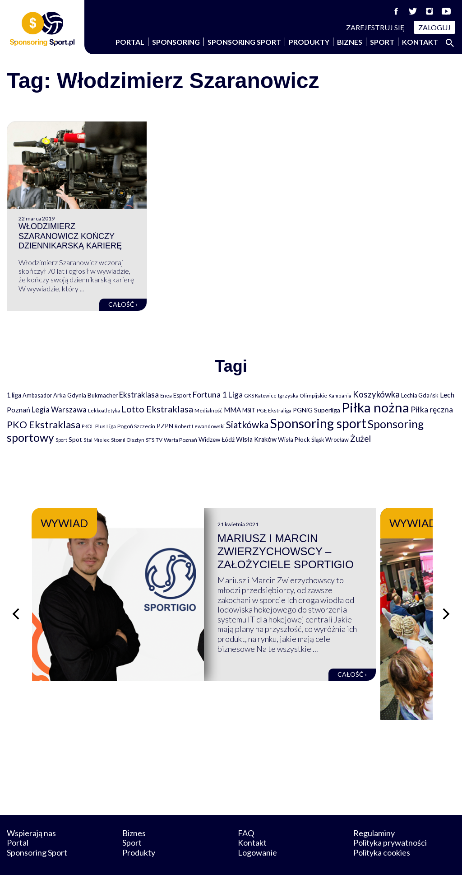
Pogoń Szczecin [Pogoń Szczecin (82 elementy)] (136, 426)
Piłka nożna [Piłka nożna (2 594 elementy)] (375, 407)
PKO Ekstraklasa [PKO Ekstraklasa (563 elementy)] (43, 424)
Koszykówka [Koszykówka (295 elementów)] (376, 394)
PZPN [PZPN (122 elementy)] (165, 426)
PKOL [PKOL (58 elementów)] (88, 426)
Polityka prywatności (390, 820)
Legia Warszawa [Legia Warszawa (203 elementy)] (59, 409)
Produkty (309, 41)
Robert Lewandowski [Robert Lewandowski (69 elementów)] (200, 426)
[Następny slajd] (446, 602)
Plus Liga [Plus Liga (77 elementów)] (105, 426)
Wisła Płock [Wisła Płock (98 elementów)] (294, 439)
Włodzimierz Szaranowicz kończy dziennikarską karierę (70, 236)
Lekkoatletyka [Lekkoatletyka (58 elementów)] (104, 410)
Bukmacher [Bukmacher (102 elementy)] (103, 395)
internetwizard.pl (314, 858)
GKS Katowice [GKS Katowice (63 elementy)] (260, 395)
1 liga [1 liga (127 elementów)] (14, 395)
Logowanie (257, 829)
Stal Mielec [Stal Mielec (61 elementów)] (96, 440)
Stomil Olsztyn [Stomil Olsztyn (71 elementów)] (127, 439)
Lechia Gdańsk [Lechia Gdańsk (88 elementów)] (420, 395)
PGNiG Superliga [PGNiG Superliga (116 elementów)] (316, 410)
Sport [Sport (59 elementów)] (61, 440)
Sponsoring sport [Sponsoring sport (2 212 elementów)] (318, 423)
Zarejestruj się (375, 27)
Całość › (123, 304)
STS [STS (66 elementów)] (150, 440)
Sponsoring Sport (244, 41)
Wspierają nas (31, 810)
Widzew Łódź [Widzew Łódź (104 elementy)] (217, 439)
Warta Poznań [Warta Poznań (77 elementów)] (180, 439)
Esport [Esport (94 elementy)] (182, 395)
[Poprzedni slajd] (16, 602)
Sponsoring (176, 41)
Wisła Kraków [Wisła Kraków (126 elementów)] (256, 439)
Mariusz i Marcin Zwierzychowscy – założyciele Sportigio (313, 551)
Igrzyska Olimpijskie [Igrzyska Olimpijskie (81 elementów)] (302, 395)
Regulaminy (374, 810)
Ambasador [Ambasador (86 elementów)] (37, 395)
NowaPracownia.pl (237, 858)
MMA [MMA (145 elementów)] (232, 410)
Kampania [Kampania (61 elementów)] (339, 395)
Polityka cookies (381, 829)
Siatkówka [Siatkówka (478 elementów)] (247, 424)
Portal (130, 41)
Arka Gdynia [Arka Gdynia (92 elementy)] (69, 395)
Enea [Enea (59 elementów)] (166, 395)
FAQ (246, 810)
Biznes (349, 41)
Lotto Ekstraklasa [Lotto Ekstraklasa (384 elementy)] (157, 408)
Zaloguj (434, 27)
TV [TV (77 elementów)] (159, 439)
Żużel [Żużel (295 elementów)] (360, 439)
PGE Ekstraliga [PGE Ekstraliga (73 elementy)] (274, 410)
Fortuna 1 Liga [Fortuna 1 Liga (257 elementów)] (217, 394)
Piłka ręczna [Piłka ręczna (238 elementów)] (432, 409)
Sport (382, 41)
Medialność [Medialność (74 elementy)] (208, 410)
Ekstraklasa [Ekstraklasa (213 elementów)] (139, 394)
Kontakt (420, 41)
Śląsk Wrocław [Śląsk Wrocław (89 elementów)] (330, 439)
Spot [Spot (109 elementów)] (75, 439)
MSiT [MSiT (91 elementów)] (248, 410)
